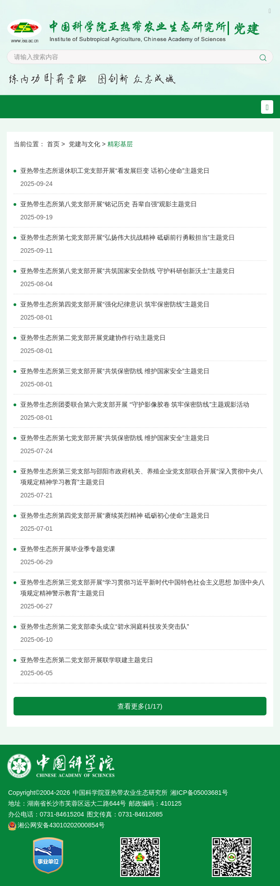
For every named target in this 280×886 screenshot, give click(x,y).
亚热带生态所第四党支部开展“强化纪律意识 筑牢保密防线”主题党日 (115, 304)
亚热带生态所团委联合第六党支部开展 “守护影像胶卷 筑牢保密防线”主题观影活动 (134, 404)
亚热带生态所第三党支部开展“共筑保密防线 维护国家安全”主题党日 (115, 371)
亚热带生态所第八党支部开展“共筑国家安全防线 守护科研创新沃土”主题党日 (127, 270)
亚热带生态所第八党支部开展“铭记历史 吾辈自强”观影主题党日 (108, 204)
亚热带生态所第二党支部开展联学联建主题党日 (86, 659)
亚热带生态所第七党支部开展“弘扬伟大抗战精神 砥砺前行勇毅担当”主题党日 (127, 237)
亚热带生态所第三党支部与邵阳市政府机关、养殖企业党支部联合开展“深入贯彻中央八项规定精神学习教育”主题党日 (141, 477)
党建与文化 (84, 144)
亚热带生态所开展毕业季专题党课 (67, 548)
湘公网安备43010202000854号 (61, 825)
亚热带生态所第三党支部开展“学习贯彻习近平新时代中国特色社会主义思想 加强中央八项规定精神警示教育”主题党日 (142, 588)
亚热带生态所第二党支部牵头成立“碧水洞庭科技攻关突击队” (104, 626)
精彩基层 (120, 144)
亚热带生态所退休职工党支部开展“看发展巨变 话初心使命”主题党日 (115, 170)
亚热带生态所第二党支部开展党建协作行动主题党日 (93, 337)
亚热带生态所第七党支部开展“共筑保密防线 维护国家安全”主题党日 (115, 437)
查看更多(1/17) (139, 706)
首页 (53, 144)
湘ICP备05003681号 (199, 792)
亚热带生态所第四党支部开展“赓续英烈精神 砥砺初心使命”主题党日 (115, 515)
